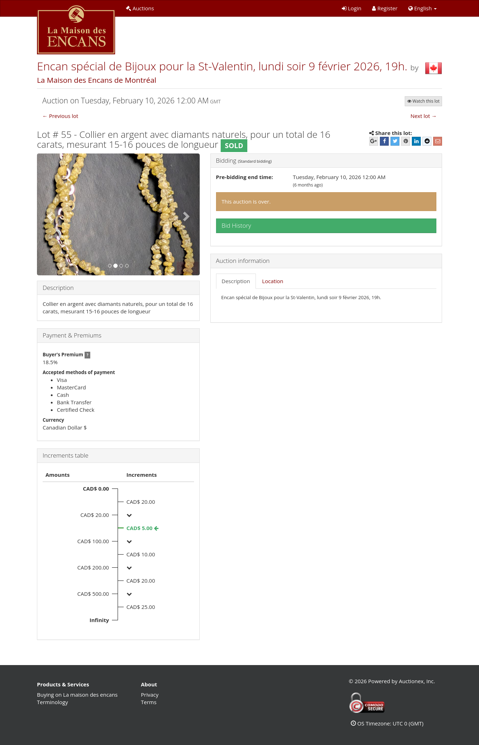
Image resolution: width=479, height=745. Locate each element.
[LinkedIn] (416, 141)
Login (351, 8)
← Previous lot (60, 115)
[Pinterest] (405, 141)
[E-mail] (437, 141)
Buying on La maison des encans (77, 694)
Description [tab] (236, 281)
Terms (149, 702)
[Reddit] (427, 141)
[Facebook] (384, 141)
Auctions (140, 8)
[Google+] (373, 141)
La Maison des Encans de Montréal (96, 80)
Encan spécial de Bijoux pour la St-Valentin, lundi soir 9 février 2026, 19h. (223, 66)
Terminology (52, 702)
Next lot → (423, 115)
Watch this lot (423, 101)
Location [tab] (273, 281)
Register (385, 8)
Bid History (236, 225)
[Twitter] (395, 141)
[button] (422, 8)
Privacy (149, 694)
